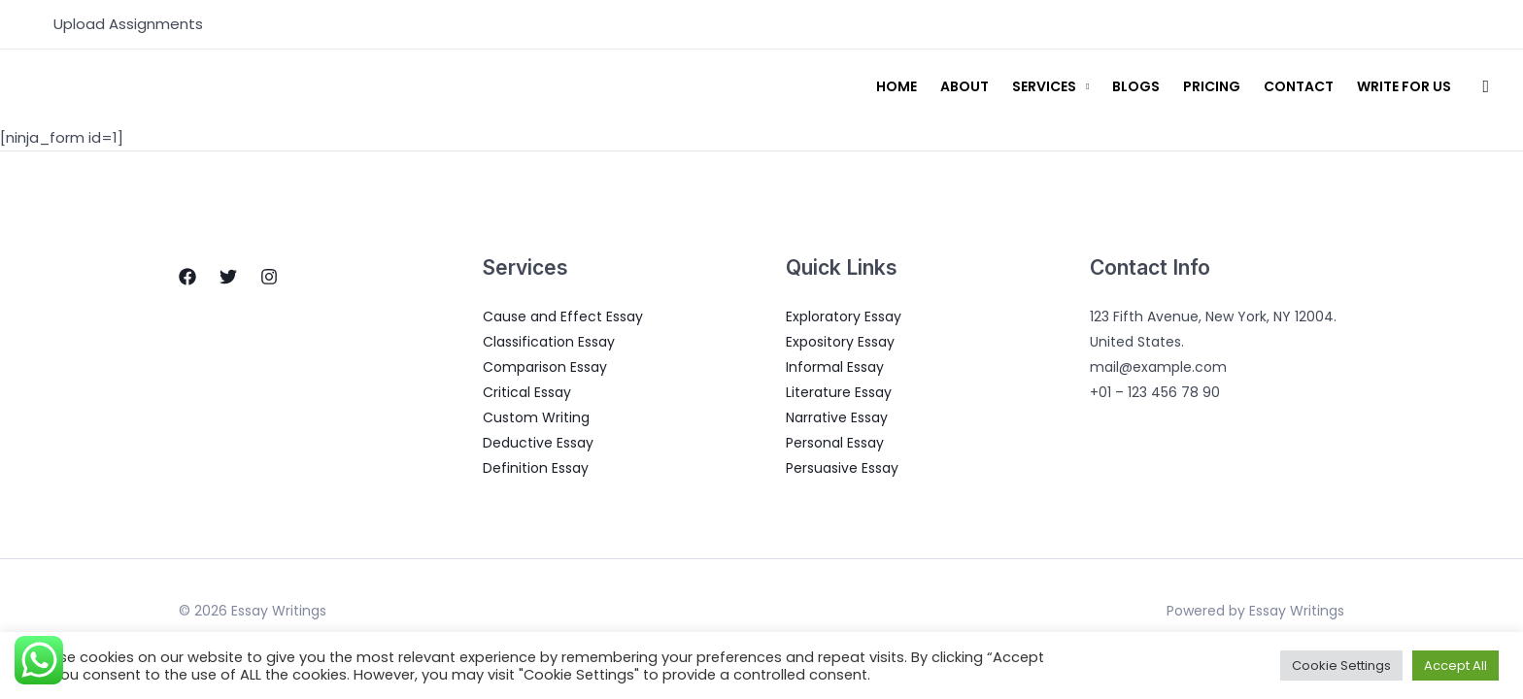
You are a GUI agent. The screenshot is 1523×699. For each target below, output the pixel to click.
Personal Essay (835, 442)
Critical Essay (527, 392)
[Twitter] (228, 276)
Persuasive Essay (842, 468)
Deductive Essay (538, 442)
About (964, 86)
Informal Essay (835, 367)
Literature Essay (839, 392)
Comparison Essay (545, 367)
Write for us (1404, 86)
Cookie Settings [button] (1341, 665)
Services (1044, 86)
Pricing (1211, 86)
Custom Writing (536, 417)
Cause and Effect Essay (563, 316)
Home (896, 86)
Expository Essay (840, 341)
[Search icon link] (1485, 87)
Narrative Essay (837, 417)
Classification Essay (549, 341)
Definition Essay (536, 468)
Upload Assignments (128, 24)
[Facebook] (187, 276)
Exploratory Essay (843, 316)
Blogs (1136, 86)
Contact (1299, 86)
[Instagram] (269, 276)
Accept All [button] (1455, 665)
